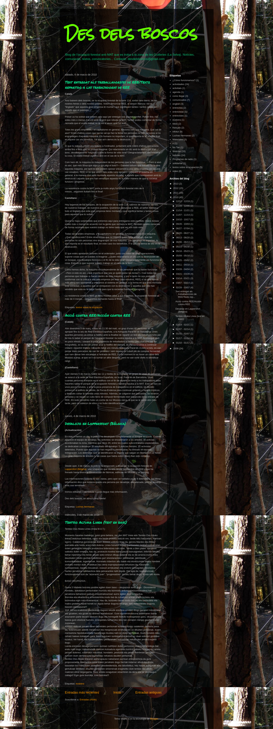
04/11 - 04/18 (183, 264)
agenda (176, 92)
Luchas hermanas (85, 506)
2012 (176, 188)
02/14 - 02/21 (183, 324)
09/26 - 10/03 (183, 224)
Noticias (177, 151)
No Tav (176, 147)
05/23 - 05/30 (183, 246)
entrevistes (178, 115)
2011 (176, 192)
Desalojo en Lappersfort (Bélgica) (95, 423)
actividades (178, 84)
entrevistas (178, 111)
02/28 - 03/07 (183, 287)
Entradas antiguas (148, 692)
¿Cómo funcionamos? (184, 80)
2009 (176, 348)
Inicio (117, 692)
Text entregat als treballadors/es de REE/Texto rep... (186, 294)
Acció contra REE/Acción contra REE (97, 315)
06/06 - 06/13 (183, 242)
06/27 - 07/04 (183, 228)
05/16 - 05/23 (183, 251)
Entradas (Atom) (88, 699)
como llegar (179, 96)
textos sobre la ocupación (89, 307)
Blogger (154, 718)
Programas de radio (183, 159)
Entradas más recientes (82, 692)
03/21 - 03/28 (183, 274)
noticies (176, 155)
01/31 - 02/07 (183, 333)
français (177, 127)
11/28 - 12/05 (183, 206)
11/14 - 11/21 (183, 210)
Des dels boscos (131, 33)
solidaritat (178, 163)
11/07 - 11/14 (183, 214)
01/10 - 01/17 (183, 342)
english (176, 104)
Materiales (178, 139)
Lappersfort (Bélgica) (76, 469)
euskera (80, 683)
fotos (175, 123)
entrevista (178, 107)
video (175, 171)
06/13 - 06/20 (183, 237)
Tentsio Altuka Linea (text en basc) (96, 522)
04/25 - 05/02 (183, 260)
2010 (176, 197)
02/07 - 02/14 (183, 329)
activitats (177, 88)
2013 (176, 183)
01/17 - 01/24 (183, 338)
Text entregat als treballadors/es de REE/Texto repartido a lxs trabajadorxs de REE (107, 85)
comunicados (179, 100)
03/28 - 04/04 (183, 269)
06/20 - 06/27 (183, 233)
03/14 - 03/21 (183, 278)
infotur (176, 131)
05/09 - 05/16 (183, 255)
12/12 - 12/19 (183, 201)
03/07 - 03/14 (183, 282)
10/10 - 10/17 (183, 219)
